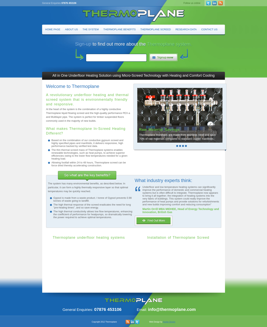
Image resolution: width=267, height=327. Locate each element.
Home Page (52, 29)
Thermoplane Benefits (119, 29)
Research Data (186, 29)
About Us (71, 29)
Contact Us (209, 29)
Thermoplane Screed (155, 29)
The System (91, 29)
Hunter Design (169, 322)
